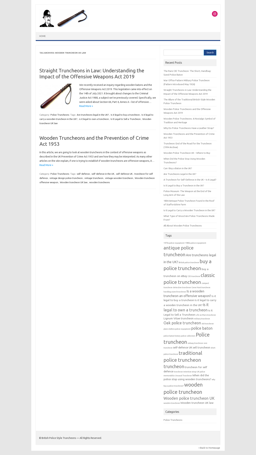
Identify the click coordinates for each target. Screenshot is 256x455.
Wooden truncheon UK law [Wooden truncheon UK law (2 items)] (197, 402)
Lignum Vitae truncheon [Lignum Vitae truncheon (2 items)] (179, 318)
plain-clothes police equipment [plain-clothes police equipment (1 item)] (177, 329)
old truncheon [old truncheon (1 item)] (208, 324)
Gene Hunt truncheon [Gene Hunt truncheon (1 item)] (200, 287)
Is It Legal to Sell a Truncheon (126, 119)
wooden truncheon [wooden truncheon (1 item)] (172, 403)
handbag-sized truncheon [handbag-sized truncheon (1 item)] (175, 292)
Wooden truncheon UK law (73, 182)
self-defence (83, 174)
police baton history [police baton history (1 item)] (172, 336)
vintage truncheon (93, 178)
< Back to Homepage (209, 447)
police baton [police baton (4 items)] (202, 328)
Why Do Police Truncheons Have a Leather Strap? (189, 128)
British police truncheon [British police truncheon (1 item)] (189, 262)
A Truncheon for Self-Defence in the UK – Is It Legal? (190, 179)
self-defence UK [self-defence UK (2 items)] (182, 347)
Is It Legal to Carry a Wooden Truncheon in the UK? (189, 210)
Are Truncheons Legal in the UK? (180, 174)
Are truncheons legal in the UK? (93, 114)
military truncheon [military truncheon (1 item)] (202, 319)
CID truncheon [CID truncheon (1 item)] (194, 276)
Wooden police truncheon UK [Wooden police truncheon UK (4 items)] (189, 398)
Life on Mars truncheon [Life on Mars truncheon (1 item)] (206, 315)
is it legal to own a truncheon (94, 119)
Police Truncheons (59, 114)
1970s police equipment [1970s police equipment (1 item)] (174, 243)
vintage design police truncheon (66, 178)
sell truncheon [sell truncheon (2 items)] (201, 347)
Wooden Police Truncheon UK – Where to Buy (187, 153)
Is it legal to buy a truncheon (125, 114)
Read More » (86, 106)
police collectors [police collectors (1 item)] (188, 336)
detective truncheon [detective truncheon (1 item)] (182, 287)
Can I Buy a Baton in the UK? (178, 168)
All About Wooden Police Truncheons (183, 225)
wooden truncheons (99, 182)
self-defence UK (124, 174)
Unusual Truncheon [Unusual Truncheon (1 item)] (183, 375)
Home (42, 36)
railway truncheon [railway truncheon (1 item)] (195, 343)
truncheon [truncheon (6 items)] (174, 366)
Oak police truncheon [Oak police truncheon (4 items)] (182, 323)
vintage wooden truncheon (119, 178)
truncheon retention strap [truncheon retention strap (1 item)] (185, 372)
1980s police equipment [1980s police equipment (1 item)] (195, 243)
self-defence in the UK (103, 174)
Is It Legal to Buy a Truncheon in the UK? (184, 185)
